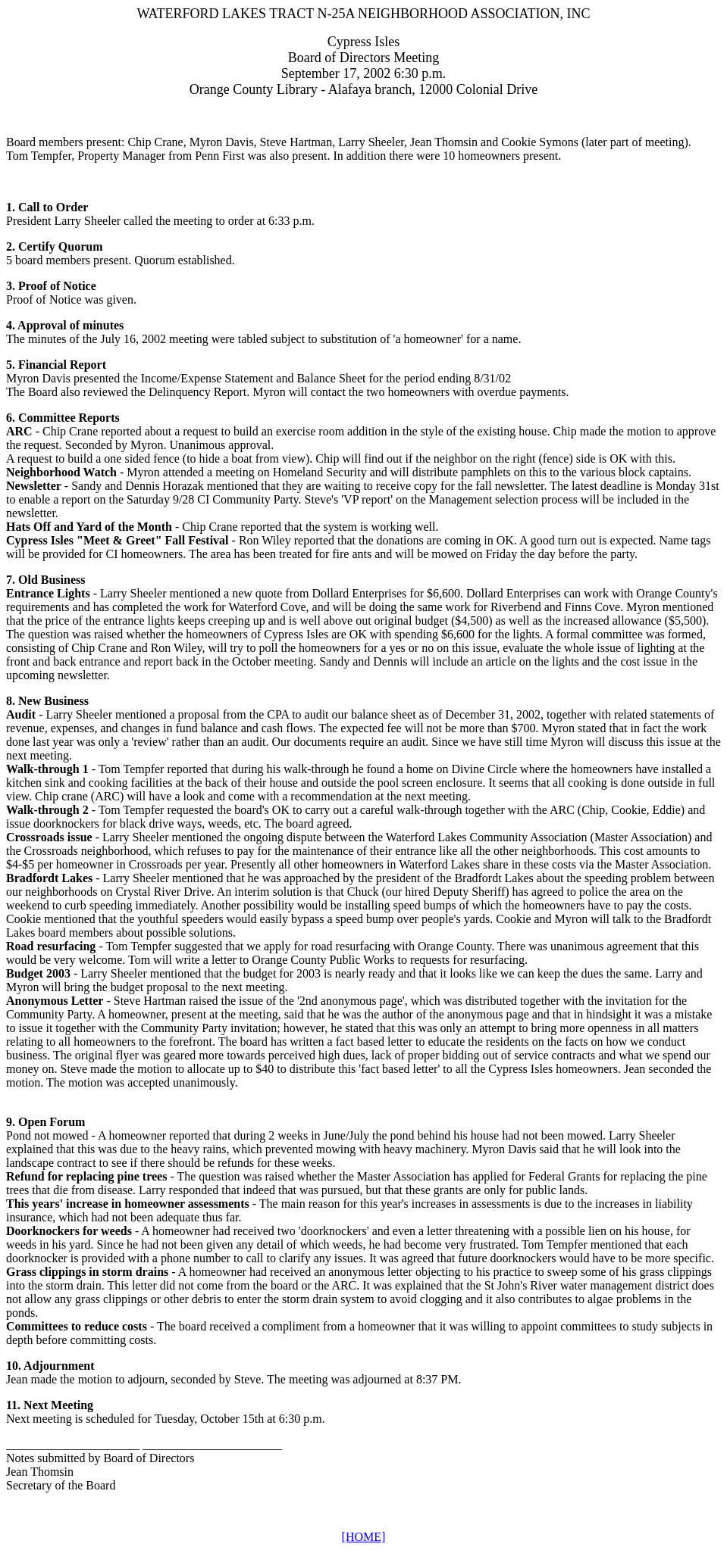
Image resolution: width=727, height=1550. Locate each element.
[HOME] (364, 1536)
